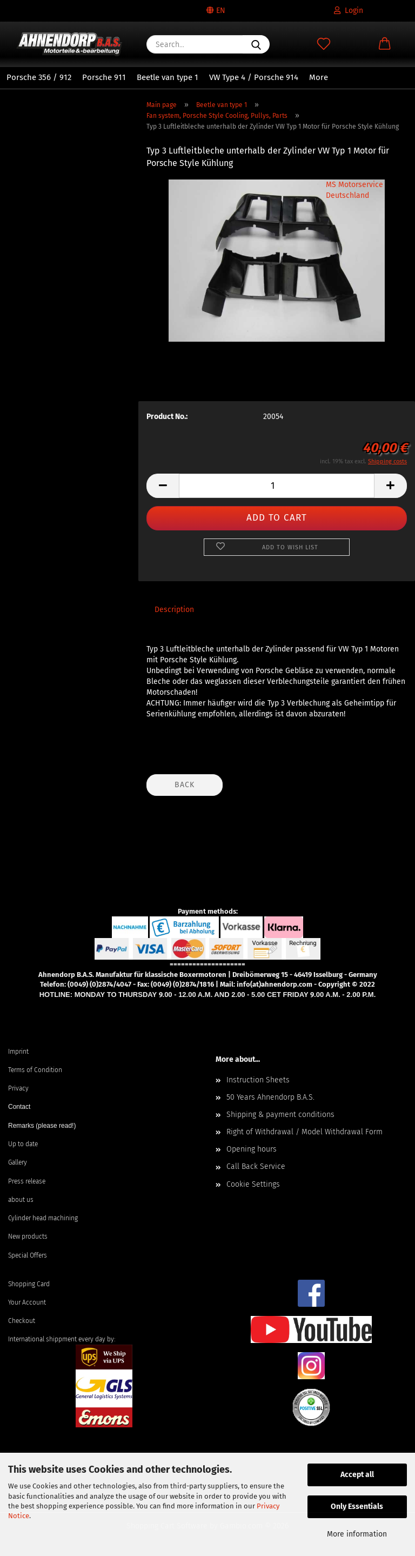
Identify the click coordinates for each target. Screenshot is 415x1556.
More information (357, 1534)
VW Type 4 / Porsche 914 (253, 77)
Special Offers (27, 1255)
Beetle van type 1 (167, 77)
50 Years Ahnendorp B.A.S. (270, 1097)
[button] (384, 44)
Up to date (23, 1144)
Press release (26, 1181)
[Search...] (256, 44)
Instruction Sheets (258, 1080)
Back (185, 784)
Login (348, 10)
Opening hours (251, 1149)
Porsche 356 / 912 (38, 77)
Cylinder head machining (43, 1218)
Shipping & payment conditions (280, 1114)
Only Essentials (357, 1506)
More (318, 77)
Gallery (17, 1162)
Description (174, 609)
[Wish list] (323, 44)
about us (21, 1199)
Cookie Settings (253, 1184)
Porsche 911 (104, 77)
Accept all (357, 1474)
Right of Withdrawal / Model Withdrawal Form (304, 1131)
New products (28, 1236)
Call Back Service (255, 1166)
